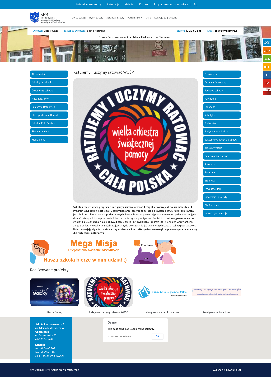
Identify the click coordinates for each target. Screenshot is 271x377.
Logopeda (210, 107)
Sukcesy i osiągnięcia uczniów (221, 139)
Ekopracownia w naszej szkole (171, 4)
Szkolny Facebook (42, 82)
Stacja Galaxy (54, 312)
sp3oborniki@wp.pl (226, 30)
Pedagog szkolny (214, 90)
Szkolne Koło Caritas (43, 123)
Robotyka (210, 115)
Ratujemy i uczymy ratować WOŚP (108, 312)
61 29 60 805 (193, 30)
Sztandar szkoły (115, 17)
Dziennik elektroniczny (88, 4)
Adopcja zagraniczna (165, 17)
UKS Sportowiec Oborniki (45, 115)
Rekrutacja (113, 4)
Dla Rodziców (212, 205)
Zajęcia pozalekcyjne (216, 156)
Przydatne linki (213, 188)
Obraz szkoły (79, 17)
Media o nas (38, 139)
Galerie (129, 4)
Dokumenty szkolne (42, 90)
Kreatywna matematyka (216, 312)
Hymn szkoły (96, 17)
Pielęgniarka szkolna (216, 131)
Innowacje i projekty (216, 197)
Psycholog (210, 98)
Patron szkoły (135, 17)
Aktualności (38, 74)
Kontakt (143, 4)
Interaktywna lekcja (216, 213)
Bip (195, 4)
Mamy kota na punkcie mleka (163, 312)
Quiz (148, 17)
